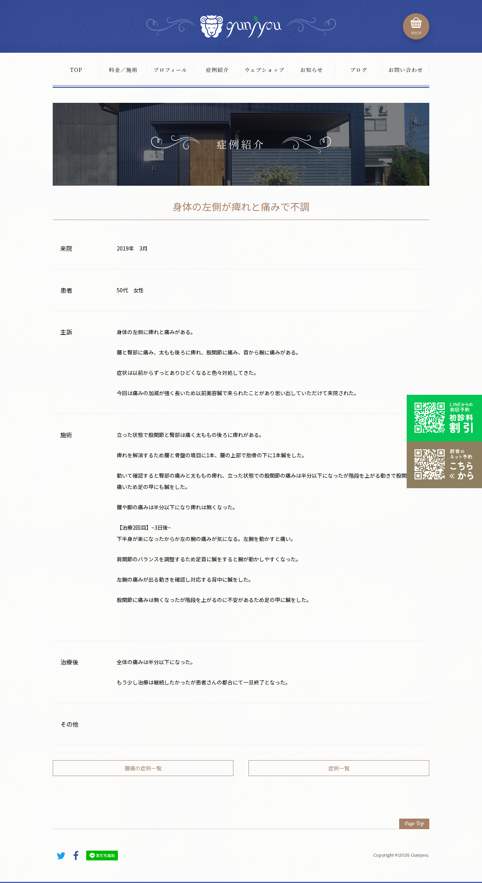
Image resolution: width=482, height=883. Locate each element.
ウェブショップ (264, 69)
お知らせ (311, 69)
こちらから (444, 465)
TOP (76, 69)
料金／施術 (123, 69)
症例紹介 (217, 69)
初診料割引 (444, 418)
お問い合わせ (405, 69)
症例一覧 (338, 768)
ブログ (358, 69)
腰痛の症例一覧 (143, 768)
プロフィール (170, 69)
